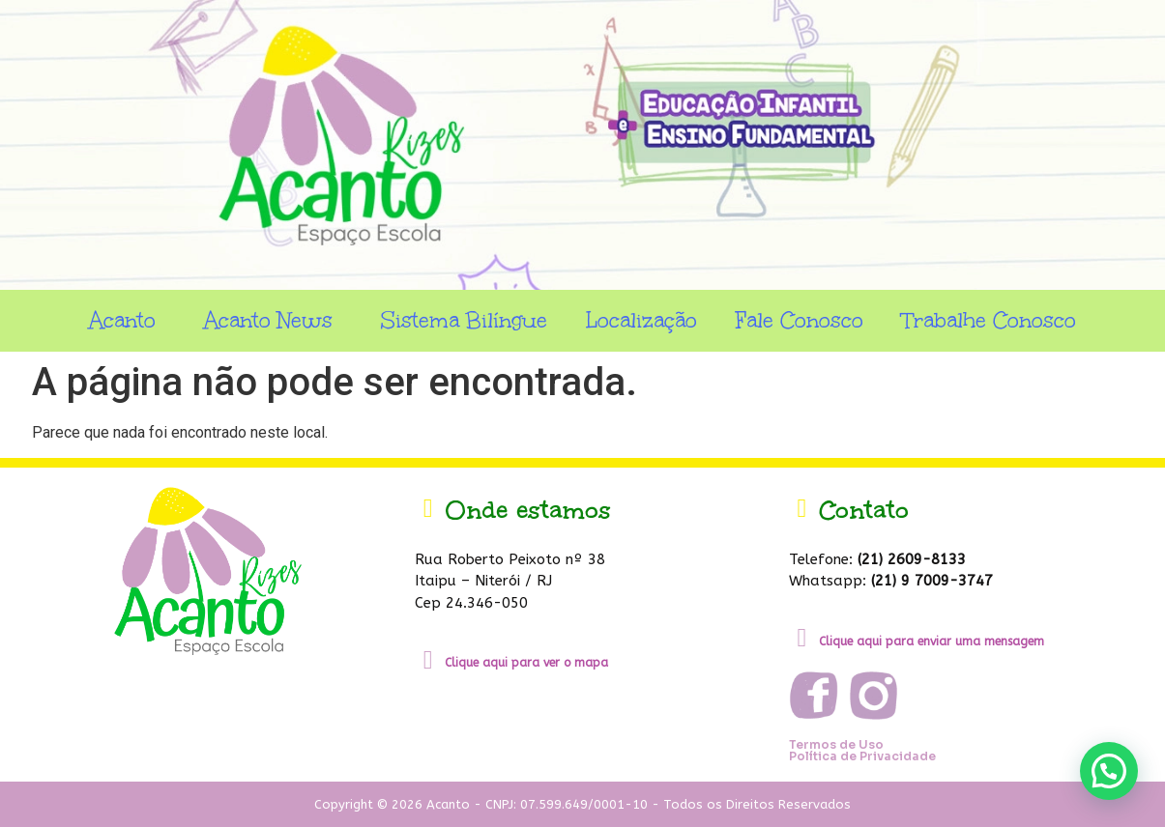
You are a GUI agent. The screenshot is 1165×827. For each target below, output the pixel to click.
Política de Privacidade (862, 756)
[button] (1109, 771)
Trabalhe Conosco (989, 320)
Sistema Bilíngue (464, 320)
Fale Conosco (799, 320)
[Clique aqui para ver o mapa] (428, 660)
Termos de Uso (836, 744)
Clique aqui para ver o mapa (526, 663)
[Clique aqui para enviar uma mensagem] (802, 638)
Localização (641, 320)
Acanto (127, 320)
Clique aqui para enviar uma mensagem (931, 641)
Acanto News (273, 320)
